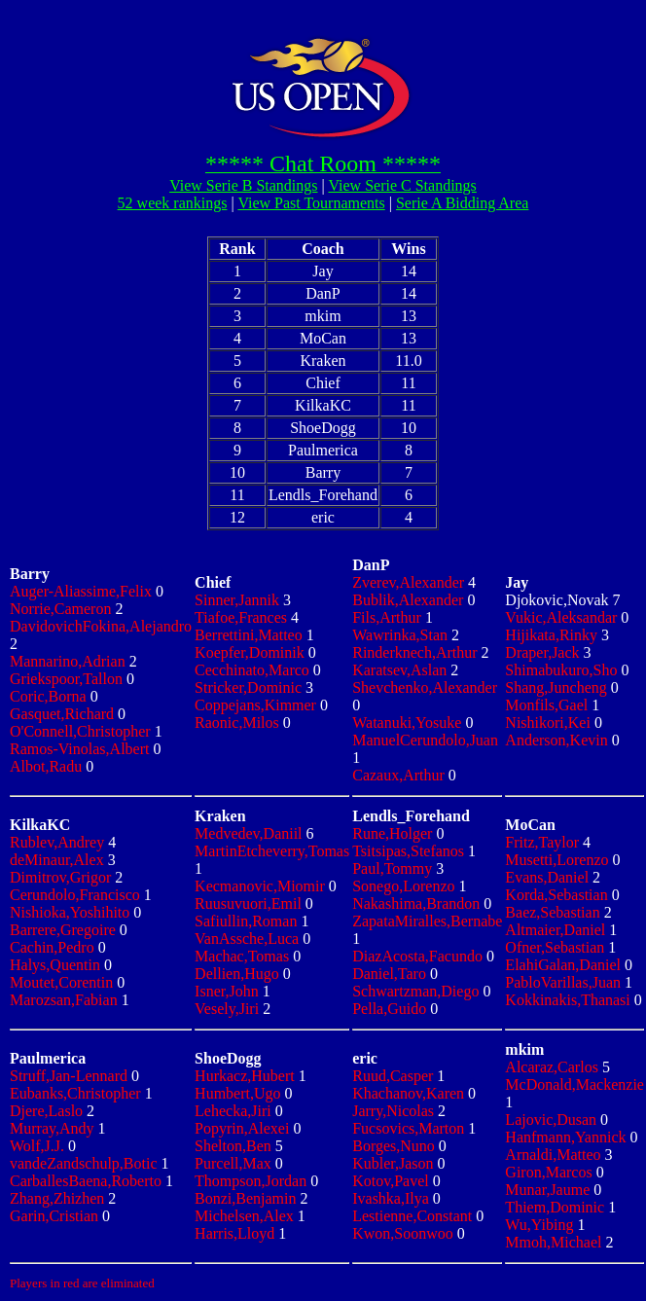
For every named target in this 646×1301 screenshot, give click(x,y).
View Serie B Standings (243, 185)
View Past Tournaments (310, 203)
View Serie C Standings (402, 185)
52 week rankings (173, 203)
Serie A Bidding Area (462, 203)
